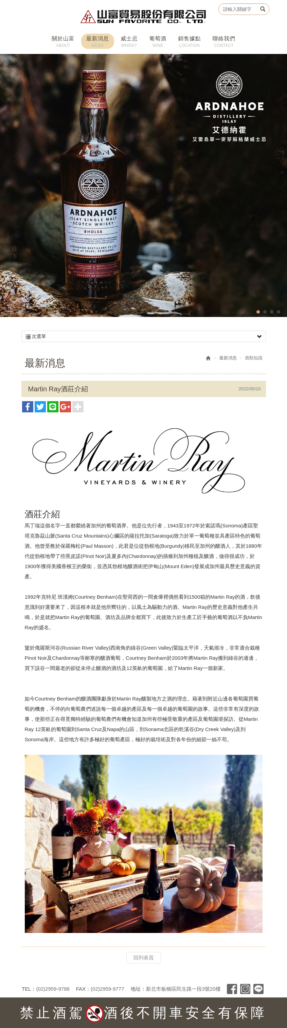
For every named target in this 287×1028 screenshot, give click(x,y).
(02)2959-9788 (52, 989)
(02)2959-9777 (107, 989)
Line (258, 989)
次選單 (144, 336)
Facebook (232, 989)
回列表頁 (143, 957)
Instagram (245, 989)
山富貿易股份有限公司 (143, 16)
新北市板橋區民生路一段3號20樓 (183, 989)
